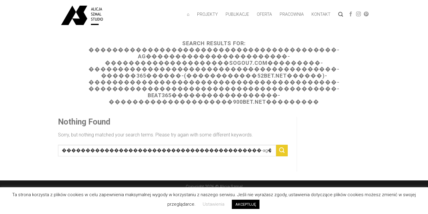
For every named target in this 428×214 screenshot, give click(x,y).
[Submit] (282, 150)
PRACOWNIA (292, 14)
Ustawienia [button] (213, 204)
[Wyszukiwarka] (340, 14)
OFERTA (264, 14)
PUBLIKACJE (237, 14)
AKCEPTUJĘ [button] (245, 204)
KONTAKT (321, 14)
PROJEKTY (207, 14)
